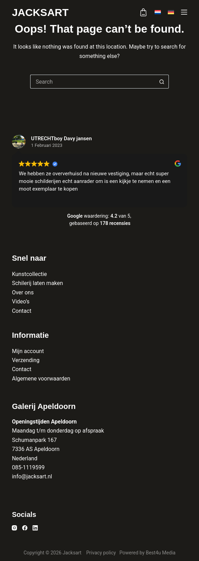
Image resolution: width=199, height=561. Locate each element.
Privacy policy (101, 552)
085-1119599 (28, 467)
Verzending (26, 360)
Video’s (20, 301)
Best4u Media (160, 552)
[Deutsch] (171, 12)
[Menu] (184, 12)
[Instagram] (14, 527)
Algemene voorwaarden (41, 378)
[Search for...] (92, 82)
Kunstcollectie (29, 274)
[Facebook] (24, 527)
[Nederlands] (158, 12)
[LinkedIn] (35, 527)
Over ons (23, 292)
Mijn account (28, 351)
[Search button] (162, 82)
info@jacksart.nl (32, 476)
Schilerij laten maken (37, 283)
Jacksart (40, 12)
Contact (21, 311)
